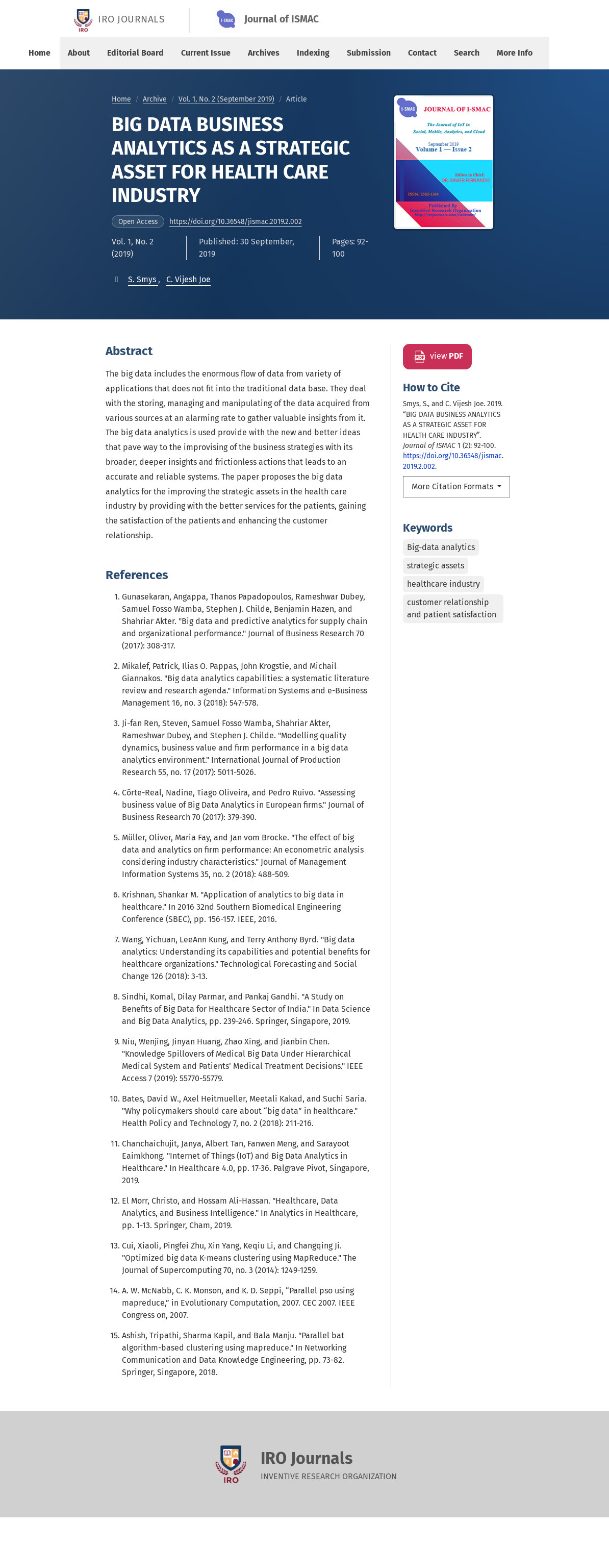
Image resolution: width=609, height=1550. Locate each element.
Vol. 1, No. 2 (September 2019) (226, 99)
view (437, 356)
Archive (155, 99)
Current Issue (206, 53)
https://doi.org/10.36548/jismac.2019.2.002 (235, 221)
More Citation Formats (453, 486)
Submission (369, 53)
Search (466, 53)
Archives (264, 53)
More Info (514, 53)
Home (39, 53)
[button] (143, 279)
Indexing (313, 53)
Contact (422, 53)
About (79, 53)
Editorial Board (135, 53)
